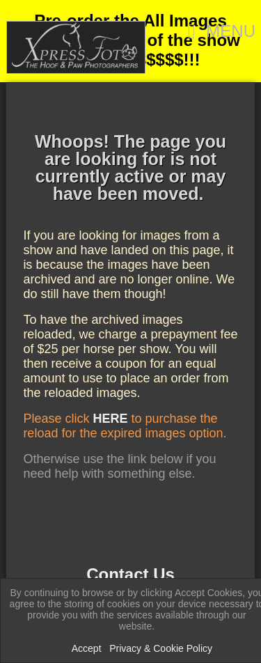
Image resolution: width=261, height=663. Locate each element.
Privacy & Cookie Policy (160, 648)
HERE (110, 419)
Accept (87, 648)
